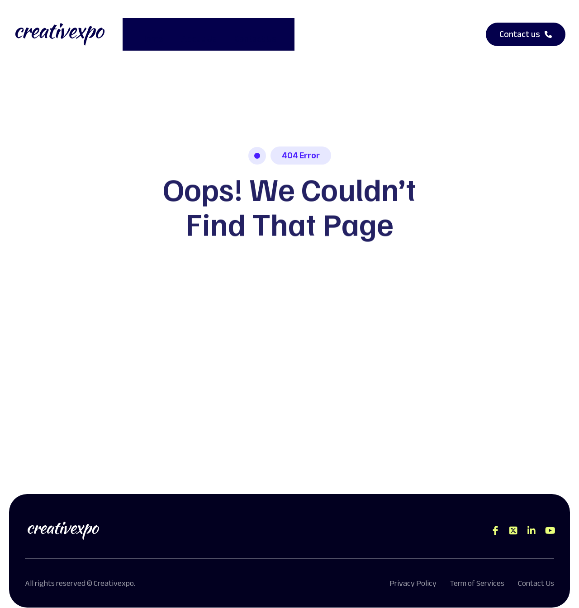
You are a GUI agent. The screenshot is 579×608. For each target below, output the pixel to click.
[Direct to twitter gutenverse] (513, 522)
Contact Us (246, 30)
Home (143, 30)
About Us (190, 30)
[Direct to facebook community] (495, 522)
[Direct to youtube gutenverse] (549, 522)
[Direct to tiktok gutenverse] (531, 522)
